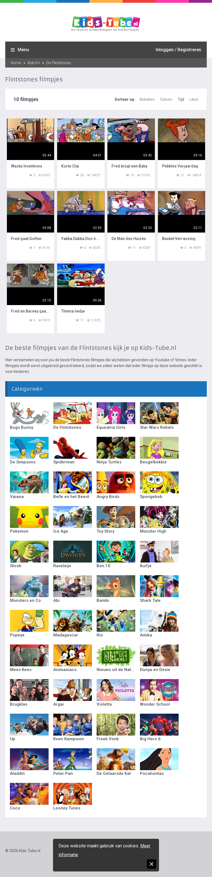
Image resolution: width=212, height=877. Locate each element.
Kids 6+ (34, 63)
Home (16, 63)
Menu (23, 49)
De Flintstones (58, 63)
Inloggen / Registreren (178, 49)
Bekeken (147, 99)
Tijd (181, 99)
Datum (166, 99)
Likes (194, 99)
